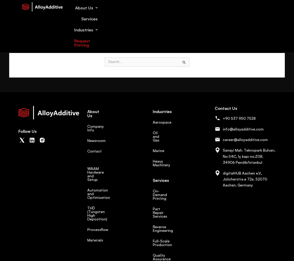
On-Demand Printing (170, 180)
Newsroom (96, 132)
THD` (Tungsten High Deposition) (104, 191)
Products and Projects (172, 232)
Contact (94, 143)
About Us (168, 7)
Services (195, 7)
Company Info (99, 122)
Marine (158, 143)
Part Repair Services (170, 190)
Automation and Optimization (113, 179)
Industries (221, 7)
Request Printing (256, 7)
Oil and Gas (162, 132)
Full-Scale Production (171, 211)
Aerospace (162, 122)
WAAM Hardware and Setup (111, 168)
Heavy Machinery (167, 154)
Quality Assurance (168, 222)
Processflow (97, 204)
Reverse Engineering (170, 201)
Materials (95, 214)
